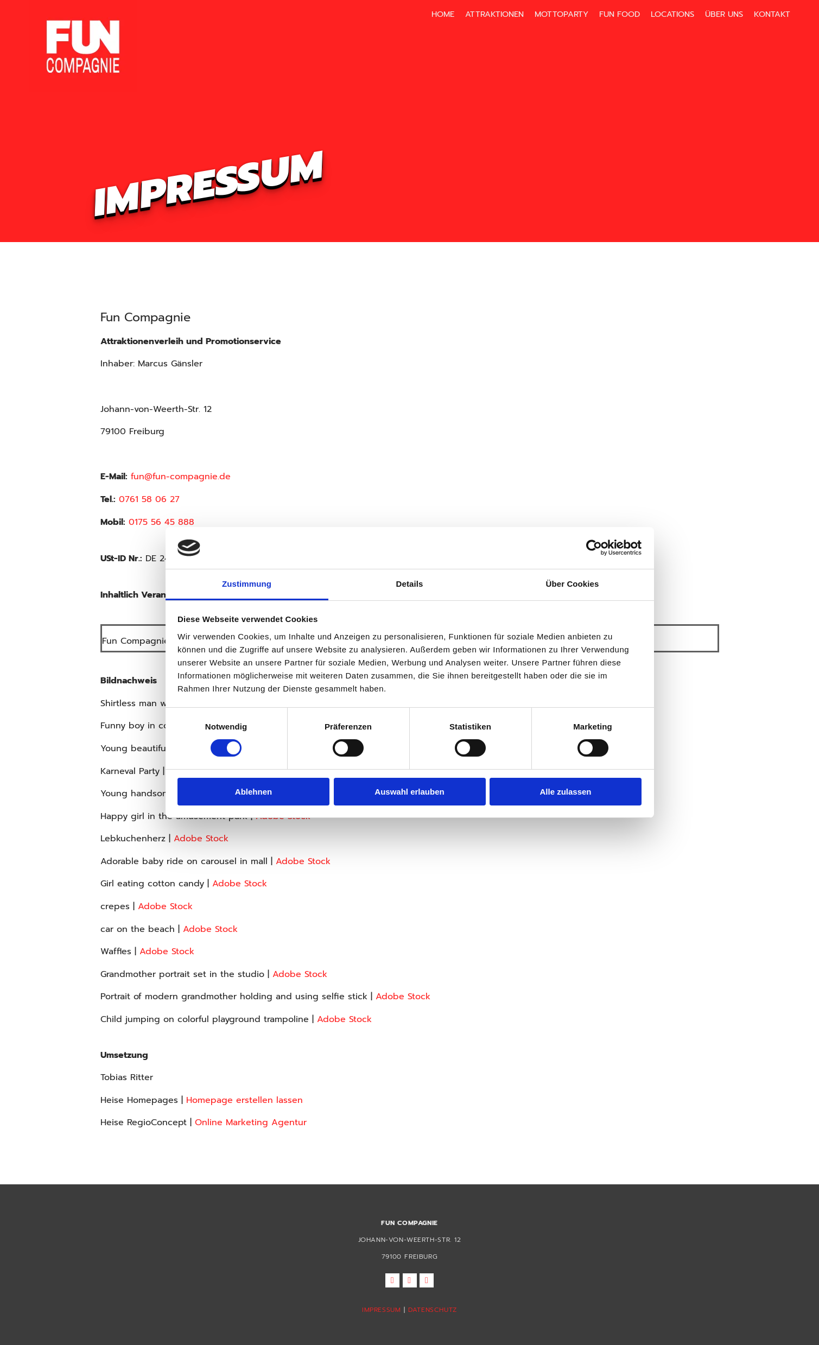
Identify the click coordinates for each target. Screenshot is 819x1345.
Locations (670, 13)
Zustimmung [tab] (246, 583)
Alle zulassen (565, 791)
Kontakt (761, 13)
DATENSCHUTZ (432, 1310)
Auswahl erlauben (409, 791)
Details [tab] (409, 583)
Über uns (717, 13)
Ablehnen (253, 791)
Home (459, 13)
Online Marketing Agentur (251, 1122)
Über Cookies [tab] (572, 583)
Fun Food (621, 13)
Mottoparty (568, 13)
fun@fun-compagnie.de (181, 476)
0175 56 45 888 (161, 522)
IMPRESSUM (381, 1310)
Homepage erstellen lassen (244, 1100)
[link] (712, 14)
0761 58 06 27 (149, 499)
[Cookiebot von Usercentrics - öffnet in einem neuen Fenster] (594, 548)
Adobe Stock (201, 838)
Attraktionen (506, 13)
